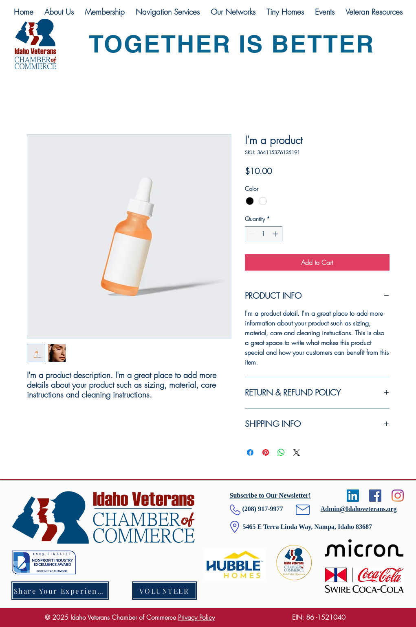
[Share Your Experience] (60, 590)
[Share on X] (297, 452)
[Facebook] (375, 495)
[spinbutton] (263, 234)
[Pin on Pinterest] (266, 452)
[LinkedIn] (353, 495)
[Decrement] (251, 234)
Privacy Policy (196, 617)
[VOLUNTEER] (164, 590)
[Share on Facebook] (250, 452)
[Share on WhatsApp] (281, 452)
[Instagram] (398, 495)
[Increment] (276, 234)
